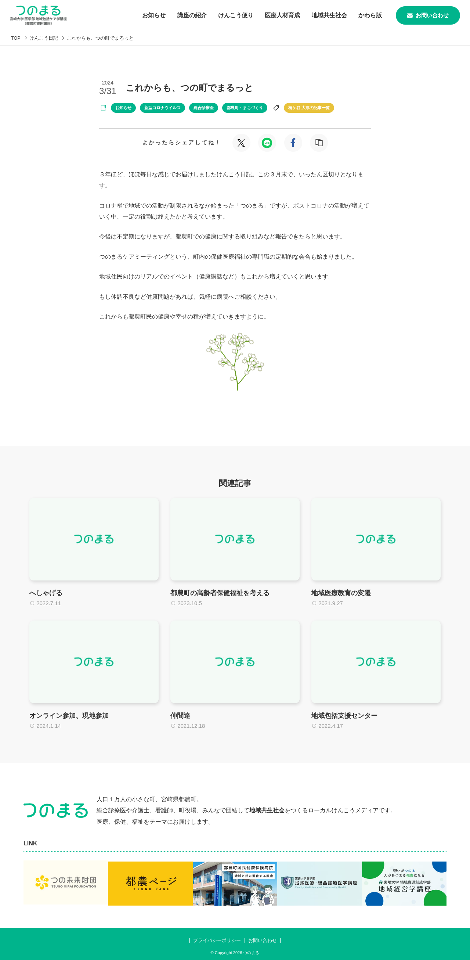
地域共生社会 (322, 15)
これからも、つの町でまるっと (100, 38)
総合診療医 (204, 107)
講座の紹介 (184, 15)
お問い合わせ (424, 15)
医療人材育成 (275, 15)
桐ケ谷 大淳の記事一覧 (309, 107)
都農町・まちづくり (245, 107)
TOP (16, 38)
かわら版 (363, 15)
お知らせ (146, 15)
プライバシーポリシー (217, 937)
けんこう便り (228, 15)
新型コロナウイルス (162, 107)
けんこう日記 (44, 38)
